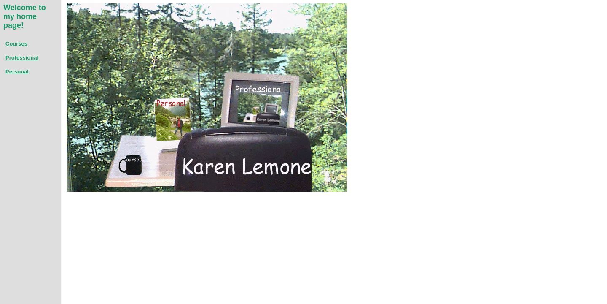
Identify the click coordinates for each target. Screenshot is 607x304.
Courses (16, 44)
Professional (21, 57)
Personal (17, 71)
